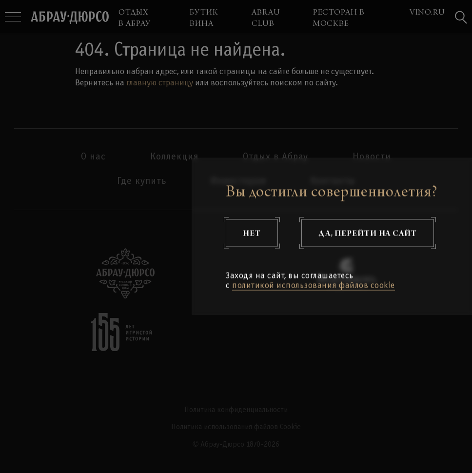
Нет (252, 233)
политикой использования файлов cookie (313, 286)
